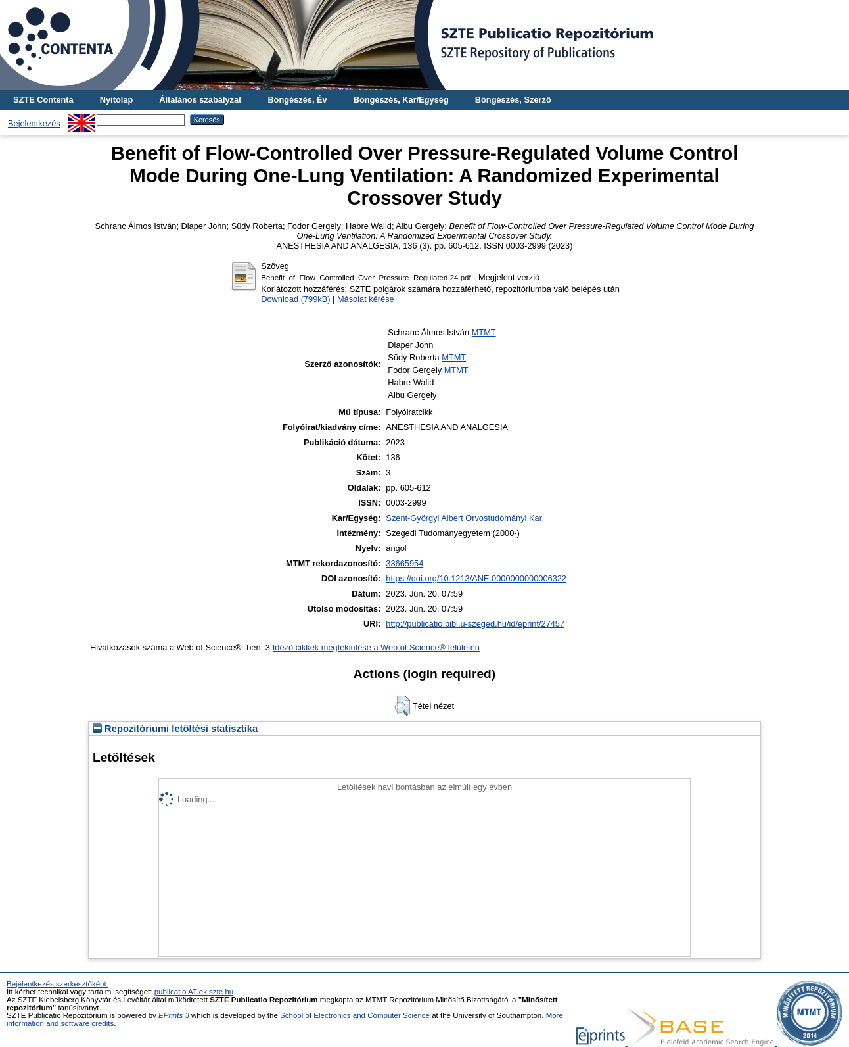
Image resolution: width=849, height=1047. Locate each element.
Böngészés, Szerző (513, 100)
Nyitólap (116, 100)
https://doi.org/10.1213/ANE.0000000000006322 (476, 578)
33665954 (404, 563)
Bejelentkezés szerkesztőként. (57, 984)
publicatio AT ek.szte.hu (194, 992)
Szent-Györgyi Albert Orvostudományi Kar (464, 518)
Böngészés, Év (297, 100)
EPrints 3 (173, 1015)
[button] (402, 706)
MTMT (484, 332)
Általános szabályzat (200, 100)
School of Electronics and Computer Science (355, 1015)
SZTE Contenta (43, 100)
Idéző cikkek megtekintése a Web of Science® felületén (376, 647)
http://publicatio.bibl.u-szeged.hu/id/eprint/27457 (475, 624)
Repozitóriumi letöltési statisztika (175, 728)
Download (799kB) (295, 299)
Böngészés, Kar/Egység (401, 100)
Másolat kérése (365, 299)
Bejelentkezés (34, 123)
